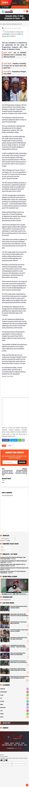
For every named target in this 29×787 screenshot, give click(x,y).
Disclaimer (20, 745)
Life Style (2, 701)
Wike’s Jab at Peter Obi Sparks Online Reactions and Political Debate (17, 654)
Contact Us (17, 743)
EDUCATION (2, 689)
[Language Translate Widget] (8, 538)
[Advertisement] (15, 39)
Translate (7, 540)
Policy (15, 745)
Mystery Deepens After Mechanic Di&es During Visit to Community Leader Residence (19, 615)
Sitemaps (7, 743)
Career (25, 745)
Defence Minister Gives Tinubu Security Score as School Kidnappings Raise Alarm (19, 677)
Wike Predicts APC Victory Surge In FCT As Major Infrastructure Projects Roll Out (13, 572)
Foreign (1, 695)
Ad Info (22, 743)
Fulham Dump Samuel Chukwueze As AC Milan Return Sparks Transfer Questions (14, 568)
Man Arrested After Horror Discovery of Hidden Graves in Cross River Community (18, 661)
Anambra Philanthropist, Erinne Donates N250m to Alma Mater (18, 622)
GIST (1, 698)
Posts (2, 547)
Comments (3, 550)
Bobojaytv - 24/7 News (18, 748)
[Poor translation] (5, 760)
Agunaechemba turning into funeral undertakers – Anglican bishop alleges (18, 646)
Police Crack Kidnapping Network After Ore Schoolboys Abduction (18, 607)
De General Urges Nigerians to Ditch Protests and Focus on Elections (19, 630)
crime (1, 711)
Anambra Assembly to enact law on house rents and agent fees (14, 66)
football (1, 714)
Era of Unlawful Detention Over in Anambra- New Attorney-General (14, 55)
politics (9, 446)
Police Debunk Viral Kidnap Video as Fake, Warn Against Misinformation (18, 638)
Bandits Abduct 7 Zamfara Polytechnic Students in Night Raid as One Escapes (18, 669)
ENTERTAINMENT (3, 692)
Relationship (2, 708)
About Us (12, 743)
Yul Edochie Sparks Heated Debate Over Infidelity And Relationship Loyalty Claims (13, 561)
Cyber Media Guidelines (7, 745)
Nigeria (1, 705)
